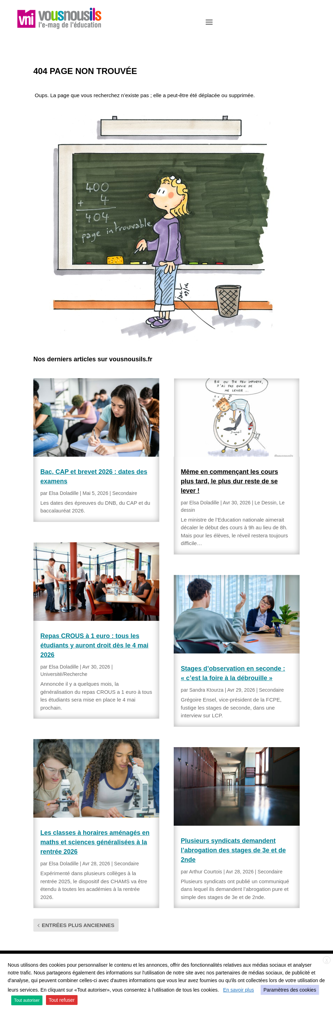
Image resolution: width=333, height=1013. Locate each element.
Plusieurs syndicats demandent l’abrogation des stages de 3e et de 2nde (233, 850)
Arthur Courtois (205, 871)
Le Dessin (266, 502)
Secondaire (124, 493)
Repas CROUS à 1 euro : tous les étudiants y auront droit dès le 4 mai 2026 (94, 645)
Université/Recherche (63, 674)
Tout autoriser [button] (27, 1000)
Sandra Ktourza (206, 690)
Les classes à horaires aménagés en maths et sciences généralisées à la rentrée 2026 (94, 842)
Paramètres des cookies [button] (290, 990)
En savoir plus (238, 990)
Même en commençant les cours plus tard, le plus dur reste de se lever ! (229, 481)
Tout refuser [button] (62, 1000)
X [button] (326, 960)
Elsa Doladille (64, 493)
